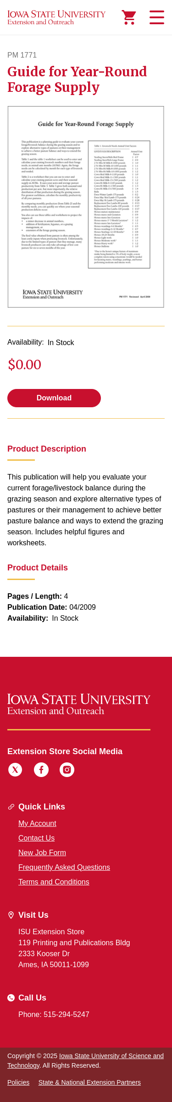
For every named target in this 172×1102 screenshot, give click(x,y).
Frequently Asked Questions (64, 867)
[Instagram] (67, 771)
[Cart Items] (129, 17)
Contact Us (36, 838)
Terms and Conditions (53, 882)
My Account (37, 823)
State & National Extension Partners (90, 1082)
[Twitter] (15, 771)
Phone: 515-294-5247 (53, 1014)
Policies (18, 1082)
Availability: (25, 342)
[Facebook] (41, 771)
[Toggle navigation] (155, 17)
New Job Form (42, 853)
